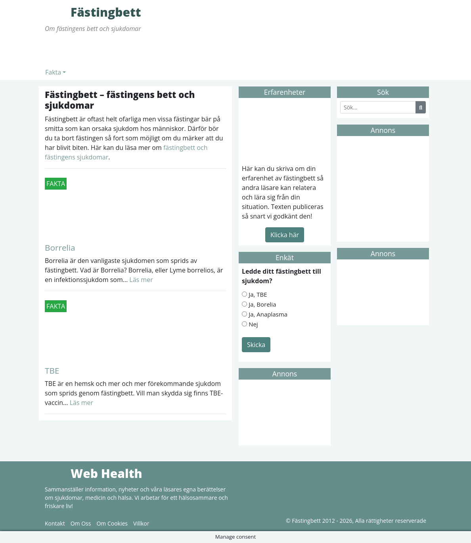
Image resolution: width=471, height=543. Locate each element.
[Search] (378, 107)
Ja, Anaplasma (268, 314)
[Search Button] (420, 107)
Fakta (53, 72)
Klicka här (284, 234)
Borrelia (60, 247)
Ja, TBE (258, 294)
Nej (253, 324)
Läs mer (140, 279)
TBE (52, 370)
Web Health (57, 473)
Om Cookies (112, 523)
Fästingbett (57, 12)
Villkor (141, 523)
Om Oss (81, 523)
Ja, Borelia (262, 304)
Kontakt (55, 523)
